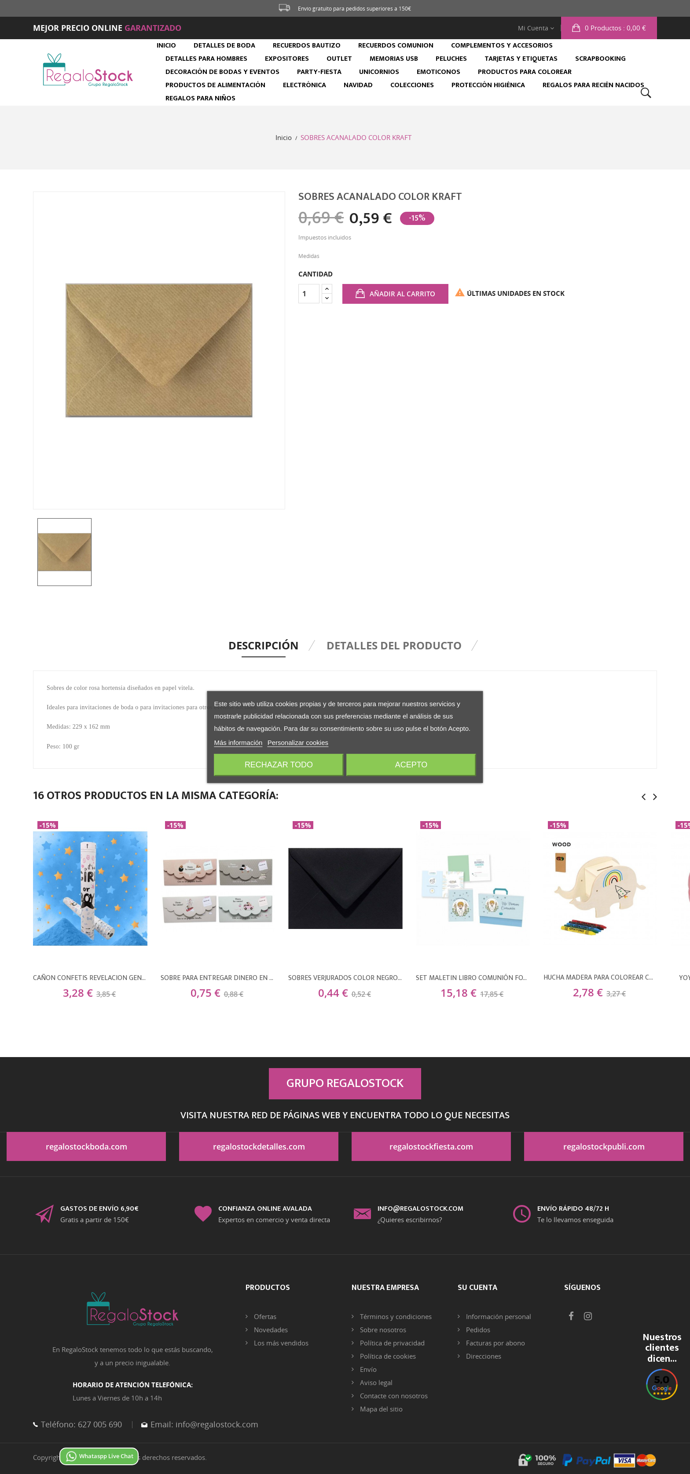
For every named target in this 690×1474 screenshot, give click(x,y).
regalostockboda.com (86, 1146)
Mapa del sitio (380, 1408)
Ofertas (264, 1316)
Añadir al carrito (401, 293)
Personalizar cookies (298, 743)
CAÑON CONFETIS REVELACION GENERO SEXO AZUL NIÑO (90, 978)
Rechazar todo (278, 765)
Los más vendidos (280, 1342)
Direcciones (482, 1356)
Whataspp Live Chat (99, 1456)
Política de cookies (387, 1356)
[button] (609, 28)
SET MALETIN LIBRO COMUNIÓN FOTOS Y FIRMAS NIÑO (473, 978)
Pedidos (477, 1329)
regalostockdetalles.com (259, 1146)
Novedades (270, 1329)
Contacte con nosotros (393, 1395)
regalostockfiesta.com (431, 1146)
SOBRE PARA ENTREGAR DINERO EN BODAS (218, 978)
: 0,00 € (614, 27)
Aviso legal (375, 1382)
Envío (367, 1369)
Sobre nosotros (382, 1329)
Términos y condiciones (395, 1316)
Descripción (263, 645)
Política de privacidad (391, 1342)
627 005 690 (99, 1424)
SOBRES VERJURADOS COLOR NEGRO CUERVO (345, 978)
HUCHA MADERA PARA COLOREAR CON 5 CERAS (600, 977)
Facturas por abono (494, 1342)
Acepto (412, 765)
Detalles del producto (394, 645)
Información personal (497, 1316)
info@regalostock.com (215, 1424)
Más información (238, 743)
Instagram (588, 1316)
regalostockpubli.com (604, 1146)
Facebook (571, 1316)
